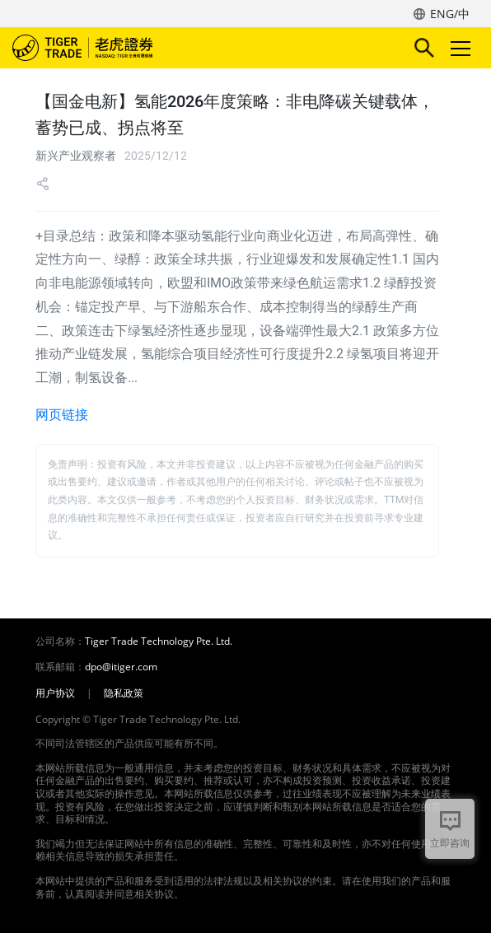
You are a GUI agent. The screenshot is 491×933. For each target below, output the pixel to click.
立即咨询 (450, 843)
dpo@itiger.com (121, 667)
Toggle (458, 48)
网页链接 (61, 414)
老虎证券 (107, 48)
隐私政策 (123, 693)
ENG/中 (450, 13)
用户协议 (55, 693)
